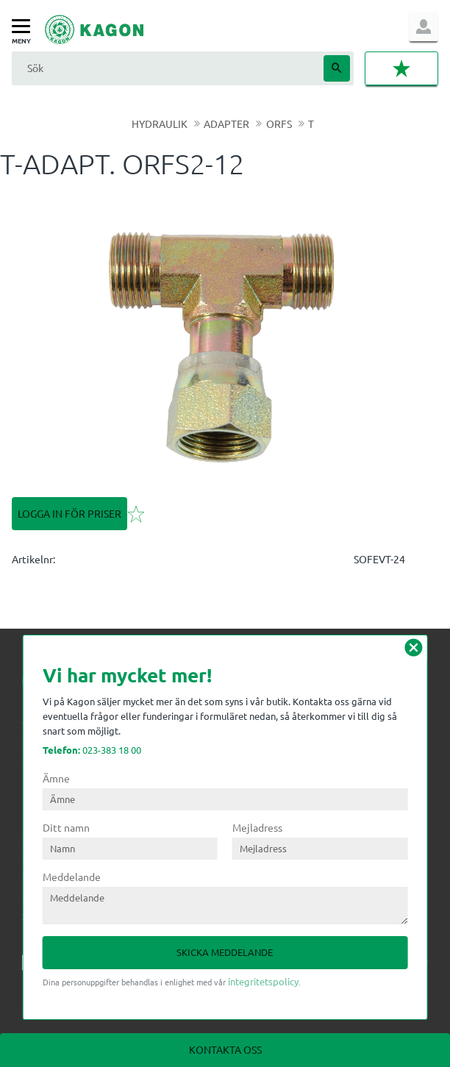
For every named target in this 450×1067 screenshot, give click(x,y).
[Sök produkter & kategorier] (165, 68)
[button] (25, 27)
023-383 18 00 (92, 749)
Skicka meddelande (224, 952)
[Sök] (337, 68)
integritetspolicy (263, 981)
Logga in (424, 26)
